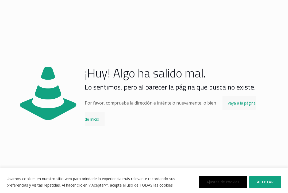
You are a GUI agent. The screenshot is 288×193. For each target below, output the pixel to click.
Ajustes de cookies (222, 181)
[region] (144, 180)
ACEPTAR (265, 181)
